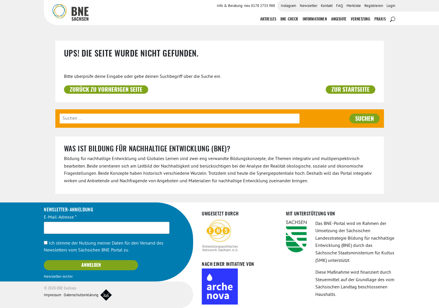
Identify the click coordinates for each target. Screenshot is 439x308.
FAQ (339, 6)
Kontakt (327, 6)
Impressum (52, 295)
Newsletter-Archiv (58, 277)
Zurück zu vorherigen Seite (106, 90)
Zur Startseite (350, 90)
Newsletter (308, 6)
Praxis (380, 19)
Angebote (338, 19)
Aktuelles (268, 19)
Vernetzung (360, 19)
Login (391, 6)
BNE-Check (289, 19)
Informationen (315, 19)
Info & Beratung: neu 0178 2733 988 (246, 6)
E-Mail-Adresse (60, 217)
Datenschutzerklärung (81, 295)
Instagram (288, 6)
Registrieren (373, 6)
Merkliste (353, 6)
